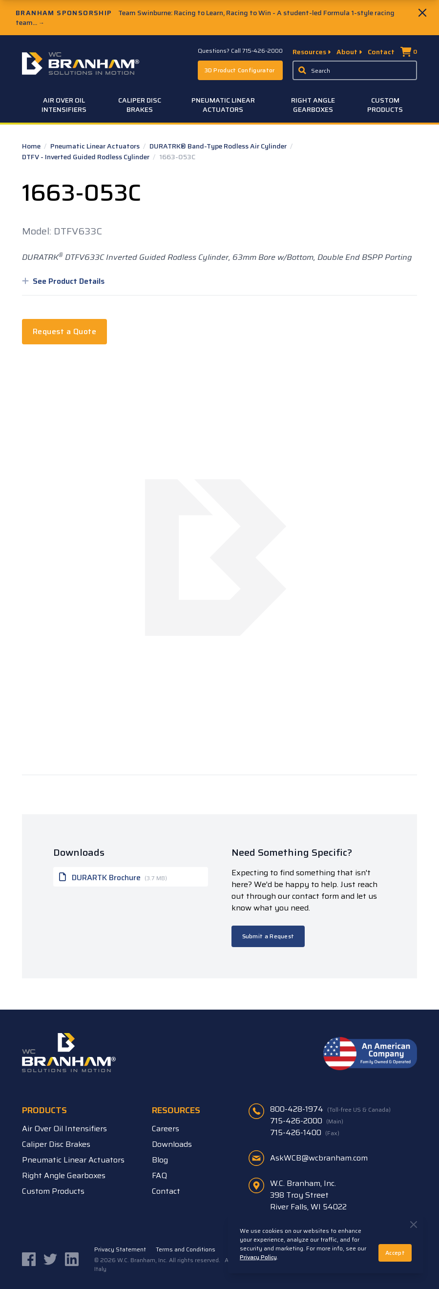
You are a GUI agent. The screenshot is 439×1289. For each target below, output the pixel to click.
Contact (381, 51)
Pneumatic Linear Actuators (223, 105)
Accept (395, 1252)
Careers (165, 1128)
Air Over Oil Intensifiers (64, 105)
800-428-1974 (330, 1109)
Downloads (172, 1144)
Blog (160, 1160)
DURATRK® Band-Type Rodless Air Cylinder (218, 146)
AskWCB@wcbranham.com (319, 1158)
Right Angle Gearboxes (313, 105)
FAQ (159, 1175)
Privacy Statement (120, 1249)
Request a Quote (64, 331)
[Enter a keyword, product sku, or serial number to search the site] (355, 70)
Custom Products (385, 105)
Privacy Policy (258, 1257)
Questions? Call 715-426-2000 (240, 51)
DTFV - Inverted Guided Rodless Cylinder (86, 156)
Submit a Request (268, 936)
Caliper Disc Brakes (139, 105)
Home (32, 146)
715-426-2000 (306, 1121)
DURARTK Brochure (113, 877)
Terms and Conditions (185, 1249)
